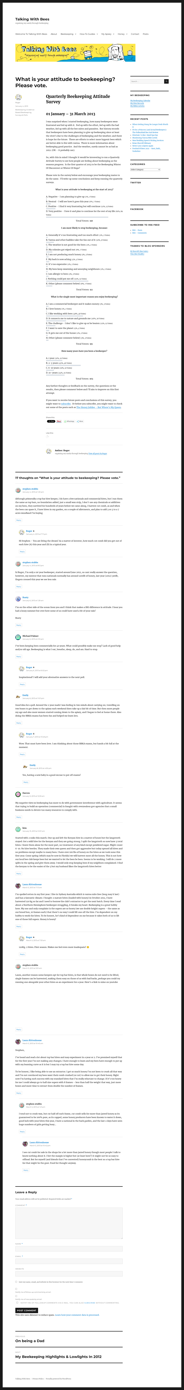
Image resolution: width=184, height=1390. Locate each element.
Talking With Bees (32, 19)
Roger (17, 103)
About (54, 34)
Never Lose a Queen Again (142, 146)
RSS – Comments (139, 233)
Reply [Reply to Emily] (18, 723)
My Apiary (106, 34)
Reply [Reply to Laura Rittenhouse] (18, 926)
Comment (21, 1205)
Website (19, 1269)
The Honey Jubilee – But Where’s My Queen (98, 407)
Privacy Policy (38, 1379)
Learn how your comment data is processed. (77, 1315)
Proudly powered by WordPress (58, 1379)
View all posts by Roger (97, 453)
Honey (121, 34)
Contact (135, 34)
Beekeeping (67, 34)
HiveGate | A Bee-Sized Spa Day (145, 135)
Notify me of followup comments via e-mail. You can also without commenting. (67, 1303)
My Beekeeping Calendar (140, 101)
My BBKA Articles (137, 106)
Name (19, 1244)
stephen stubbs (30, 489)
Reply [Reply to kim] (18, 874)
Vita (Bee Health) (137, 254)
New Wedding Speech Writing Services (148, 140)
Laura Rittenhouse (32, 884)
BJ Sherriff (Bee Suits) (139, 251)
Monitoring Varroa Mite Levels (144, 138)
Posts (145, 34)
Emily (25, 695)
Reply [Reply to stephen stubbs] (18, 520)
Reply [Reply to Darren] (18, 817)
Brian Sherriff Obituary (141, 143)
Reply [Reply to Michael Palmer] (18, 656)
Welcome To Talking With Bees (31, 34)
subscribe (66, 403)
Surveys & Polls (21, 115)
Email (19, 1256)
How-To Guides (87, 34)
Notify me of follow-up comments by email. (33, 1292)
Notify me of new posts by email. (28, 1299)
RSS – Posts (137, 230)
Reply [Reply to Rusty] (18, 625)
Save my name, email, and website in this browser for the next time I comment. (51, 1282)
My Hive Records (137, 103)
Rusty (25, 597)
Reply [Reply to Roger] (22, 552)
